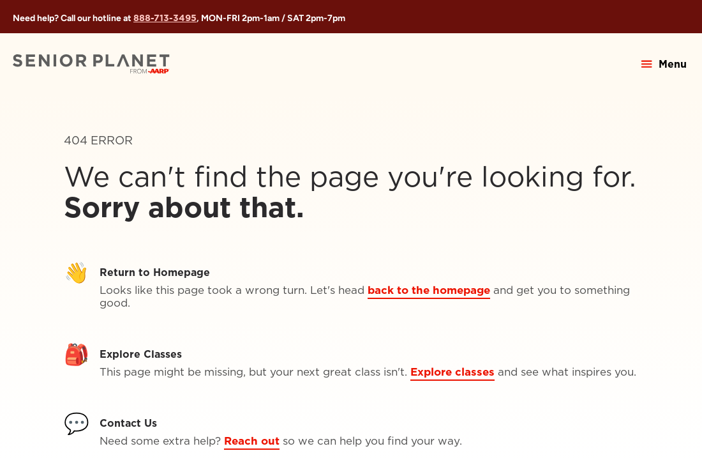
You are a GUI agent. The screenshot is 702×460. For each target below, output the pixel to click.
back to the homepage (429, 290)
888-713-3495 (165, 18)
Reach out (252, 440)
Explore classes (452, 371)
